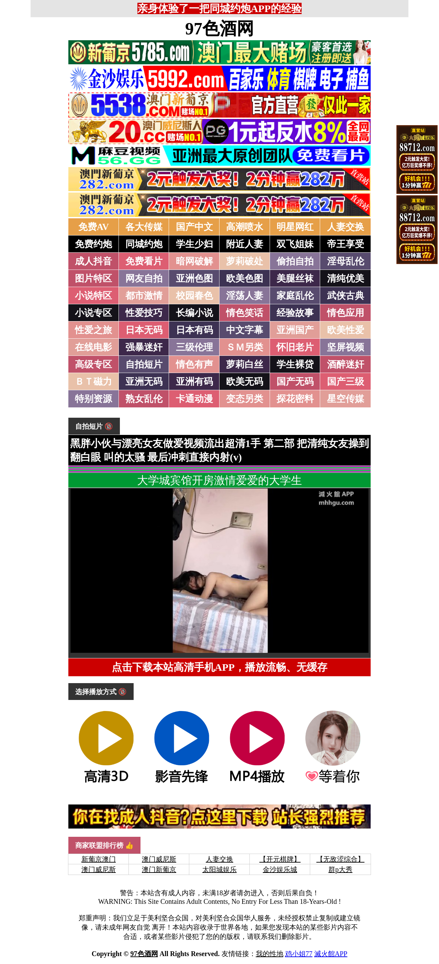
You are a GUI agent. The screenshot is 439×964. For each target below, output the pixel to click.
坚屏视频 (345, 347)
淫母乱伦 (345, 261)
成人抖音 (93, 261)
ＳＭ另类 (244, 347)
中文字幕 (244, 330)
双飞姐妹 (295, 244)
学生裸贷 (295, 364)
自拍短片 (143, 364)
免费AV (93, 227)
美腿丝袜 (295, 278)
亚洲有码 (194, 381)
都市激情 (143, 296)
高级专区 (93, 364)
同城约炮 (143, 244)
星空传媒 (345, 399)
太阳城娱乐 (219, 869)
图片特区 (93, 278)
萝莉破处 (244, 261)
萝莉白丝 (244, 364)
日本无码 (143, 330)
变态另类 (244, 399)
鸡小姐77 (299, 953)
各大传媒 (143, 227)
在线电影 (93, 347)
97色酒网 (219, 28)
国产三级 (345, 381)
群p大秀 (340, 869)
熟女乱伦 (143, 399)
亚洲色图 (194, 278)
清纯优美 (345, 278)
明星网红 (295, 227)
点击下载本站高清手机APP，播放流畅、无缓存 (219, 667)
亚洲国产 (295, 330)
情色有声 (194, 364)
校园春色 (194, 296)
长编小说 (194, 313)
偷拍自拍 (295, 261)
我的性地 (269, 953)
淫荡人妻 (244, 296)
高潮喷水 (244, 227)
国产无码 (295, 381)
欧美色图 (244, 278)
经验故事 (295, 313)
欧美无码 (244, 381)
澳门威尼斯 (159, 859)
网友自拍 (143, 278)
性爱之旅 (93, 330)
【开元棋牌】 (280, 859)
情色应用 (345, 313)
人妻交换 (345, 227)
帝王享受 (345, 244)
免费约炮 (93, 244)
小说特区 (93, 296)
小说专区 (93, 313)
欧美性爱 (345, 330)
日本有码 (194, 330)
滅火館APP (331, 953)
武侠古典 (345, 296)
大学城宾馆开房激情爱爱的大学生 (219, 480)
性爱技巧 (143, 313)
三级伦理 (194, 347)
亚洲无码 (143, 381)
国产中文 (194, 227)
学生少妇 (194, 244)
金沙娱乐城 (280, 869)
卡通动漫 (194, 399)
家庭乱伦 (295, 296)
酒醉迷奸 (345, 364)
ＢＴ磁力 (93, 381)
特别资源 (93, 399)
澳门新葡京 (159, 869)
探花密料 (295, 399)
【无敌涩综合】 (340, 859)
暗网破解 (194, 261)
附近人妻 (244, 244)
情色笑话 (244, 313)
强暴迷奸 (143, 347)
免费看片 (143, 261)
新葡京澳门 (98, 859)
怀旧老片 (295, 347)
